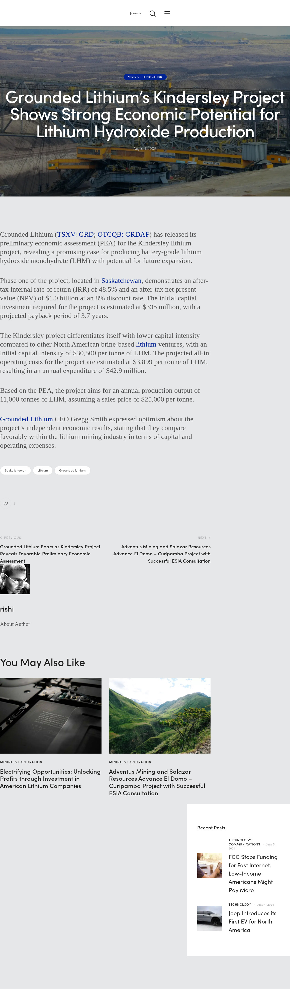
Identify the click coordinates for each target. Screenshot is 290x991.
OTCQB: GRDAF (123, 234)
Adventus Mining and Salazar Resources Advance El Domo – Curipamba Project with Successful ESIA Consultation (157, 782)
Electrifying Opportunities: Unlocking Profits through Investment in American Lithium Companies (50, 778)
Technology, (240, 839)
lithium (146, 344)
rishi (7, 609)
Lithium (43, 470)
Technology (240, 904)
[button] (167, 13)
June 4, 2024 (265, 904)
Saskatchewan (121, 280)
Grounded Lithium (26, 419)
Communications (244, 844)
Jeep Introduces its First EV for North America (252, 921)
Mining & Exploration (145, 77)
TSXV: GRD (75, 234)
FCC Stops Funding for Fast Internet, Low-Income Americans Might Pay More (253, 873)
